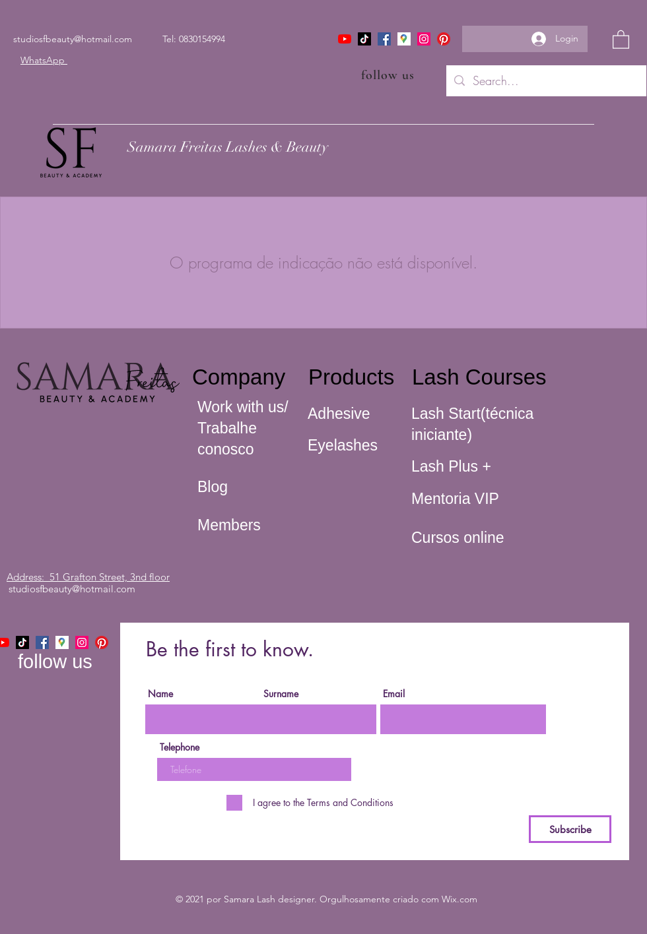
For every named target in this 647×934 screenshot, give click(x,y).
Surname (280, 694)
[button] (621, 39)
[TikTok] (364, 39)
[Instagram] (423, 39)
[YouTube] (344, 39)
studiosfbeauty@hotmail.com (72, 39)
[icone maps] (404, 39)
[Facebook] (384, 39)
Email (394, 694)
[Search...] (546, 81)
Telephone (179, 747)
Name (160, 694)
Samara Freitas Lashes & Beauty (227, 147)
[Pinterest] (443, 39)
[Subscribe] (570, 829)
